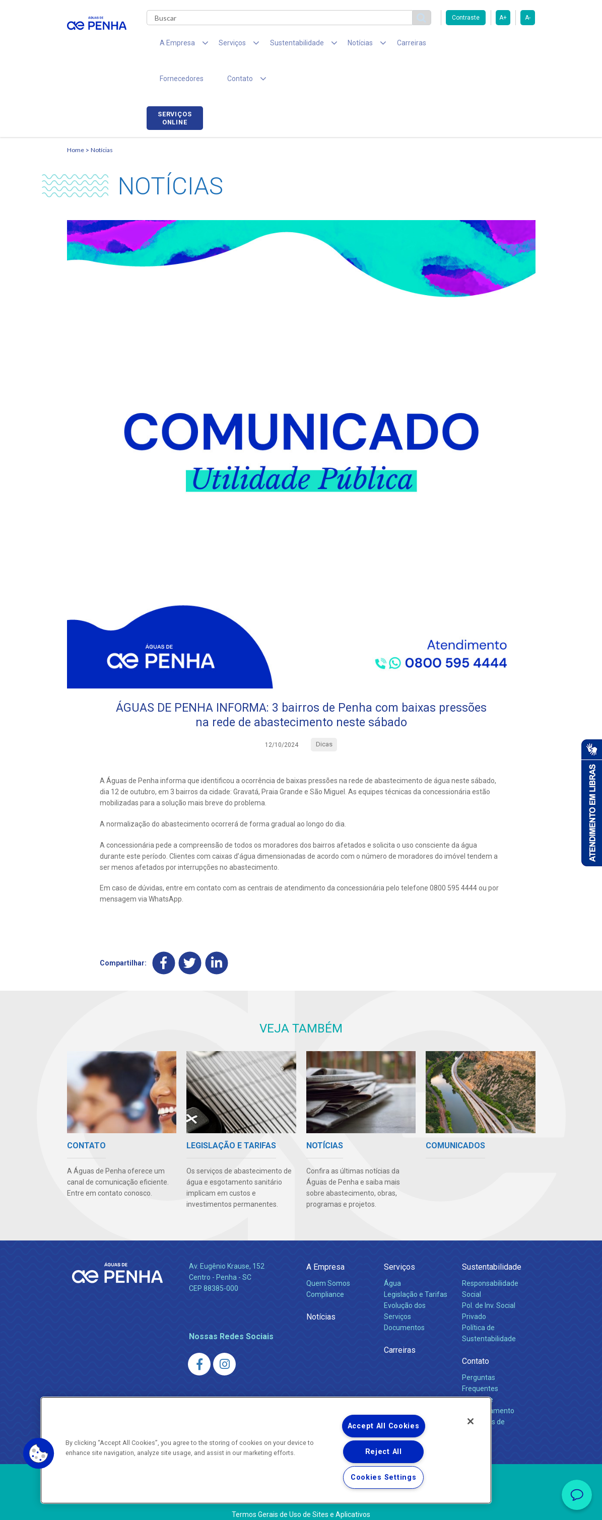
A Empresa (325, 1237)
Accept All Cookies (384, 1426)
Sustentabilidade (491, 1237)
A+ (503, 17)
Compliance (325, 1265)
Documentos (404, 1298)
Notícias (102, 118)
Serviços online (507, 46)
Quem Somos (328, 1254)
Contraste (466, 17)
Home (75, 118)
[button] (39, 1453)
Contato (475, 1331)
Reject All (383, 1451)
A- (527, 17)
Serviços (399, 1237)
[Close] (470, 1421)
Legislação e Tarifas (415, 1265)
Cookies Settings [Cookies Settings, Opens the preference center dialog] (384, 1477)
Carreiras (381, 45)
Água (392, 1254)
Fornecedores (435, 45)
